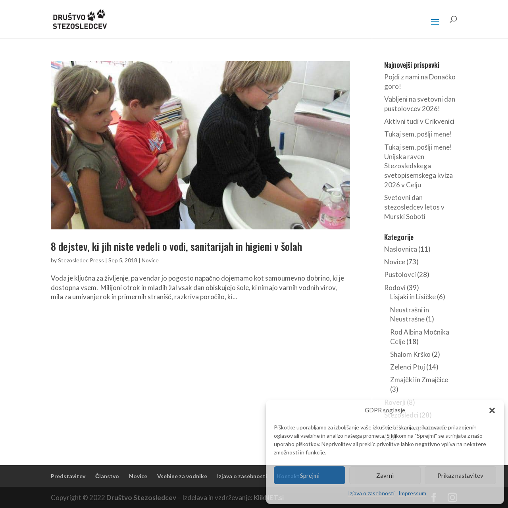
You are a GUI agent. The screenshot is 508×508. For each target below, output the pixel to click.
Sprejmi (309, 475)
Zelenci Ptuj (407, 367)
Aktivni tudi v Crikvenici (419, 121)
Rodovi (395, 287)
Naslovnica (400, 249)
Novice (150, 260)
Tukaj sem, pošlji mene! (418, 134)
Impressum (412, 493)
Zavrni (385, 475)
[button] (492, 410)
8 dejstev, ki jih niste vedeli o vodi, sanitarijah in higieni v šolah (176, 246)
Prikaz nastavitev (460, 475)
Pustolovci (400, 274)
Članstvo (107, 476)
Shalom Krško (410, 354)
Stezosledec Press (81, 260)
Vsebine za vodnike (182, 476)
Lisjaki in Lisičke (413, 296)
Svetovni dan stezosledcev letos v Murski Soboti (414, 207)
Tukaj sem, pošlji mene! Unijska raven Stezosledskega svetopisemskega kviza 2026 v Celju (418, 166)
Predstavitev (68, 476)
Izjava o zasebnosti (371, 493)
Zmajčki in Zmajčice (419, 379)
